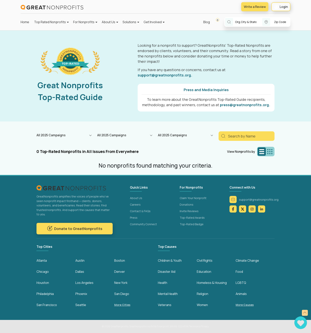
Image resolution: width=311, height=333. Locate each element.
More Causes (245, 305)
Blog (206, 22)
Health (162, 283)
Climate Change (247, 260)
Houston (42, 283)
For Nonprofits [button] (83, 22)
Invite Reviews (189, 211)
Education (204, 271)
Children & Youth (170, 260)
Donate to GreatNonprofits (74, 228)
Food (239, 271)
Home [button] (25, 22)
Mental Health (168, 294)
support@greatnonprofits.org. (165, 75)
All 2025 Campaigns (50, 135)
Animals (241, 294)
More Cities (122, 305)
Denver (119, 271)
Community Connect (143, 224)
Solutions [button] (129, 22)
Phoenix (81, 294)
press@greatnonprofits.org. (245, 104)
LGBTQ (241, 283)
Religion (202, 294)
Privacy (205, 326)
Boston (119, 260)
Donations (186, 204)
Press (133, 217)
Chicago (42, 271)
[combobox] (248, 22)
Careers (135, 204)
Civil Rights (204, 260)
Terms (192, 326)
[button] (217, 22)
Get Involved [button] (153, 22)
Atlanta (41, 260)
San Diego (121, 294)
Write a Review (255, 7)
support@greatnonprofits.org (253, 199)
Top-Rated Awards (192, 217)
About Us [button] (108, 22)
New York (121, 283)
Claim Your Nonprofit (193, 198)
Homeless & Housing (212, 283)
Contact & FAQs (140, 211)
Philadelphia (45, 294)
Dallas (79, 271)
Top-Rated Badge (191, 224)
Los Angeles (84, 283)
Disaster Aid (166, 271)
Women (202, 305)
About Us (136, 198)
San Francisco (46, 305)
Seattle (80, 305)
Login (281, 6)
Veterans (164, 305)
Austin (79, 260)
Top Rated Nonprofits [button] (50, 22)
